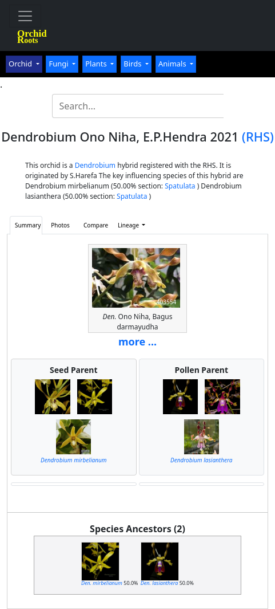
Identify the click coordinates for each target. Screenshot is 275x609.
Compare (95, 225)
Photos (60, 225)
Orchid (21, 63)
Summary (28, 225)
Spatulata (180, 186)
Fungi (59, 63)
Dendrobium (95, 165)
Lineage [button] (129, 225)
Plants (97, 63)
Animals (173, 63)
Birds (133, 63)
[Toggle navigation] (25, 16)
